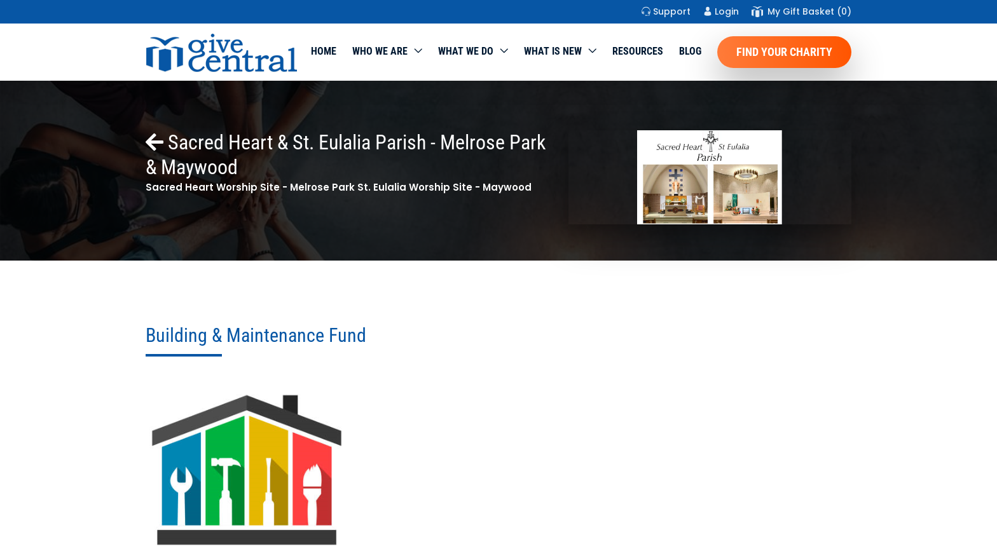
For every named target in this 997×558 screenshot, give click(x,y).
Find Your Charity (784, 51)
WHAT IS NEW (553, 51)
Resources (637, 51)
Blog (690, 51)
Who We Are (380, 51)
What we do (465, 51)
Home (323, 51)
